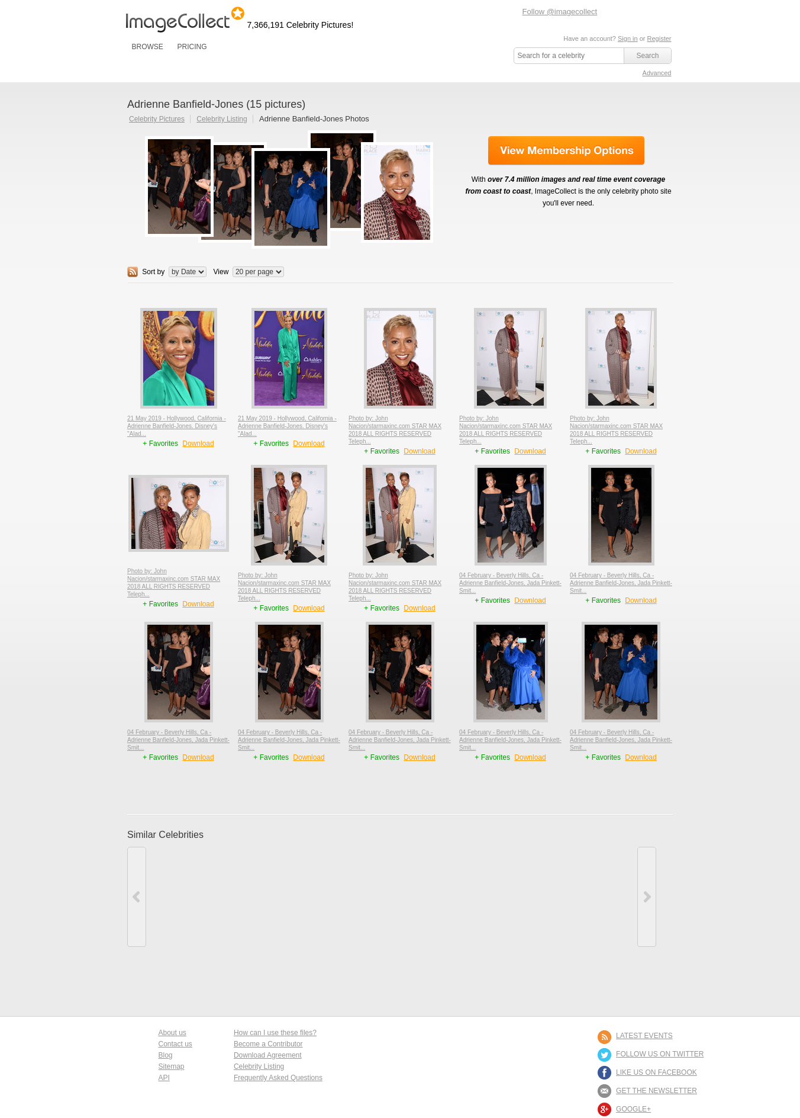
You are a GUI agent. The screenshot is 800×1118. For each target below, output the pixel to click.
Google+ (633, 1109)
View (221, 272)
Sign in (628, 38)
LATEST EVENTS (644, 1036)
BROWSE (147, 47)
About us (172, 1033)
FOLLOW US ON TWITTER (660, 1054)
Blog (166, 1055)
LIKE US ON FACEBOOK (656, 1072)
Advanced (657, 72)
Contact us (175, 1044)
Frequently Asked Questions (278, 1078)
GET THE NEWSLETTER (656, 1091)
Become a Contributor (268, 1044)
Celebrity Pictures (157, 119)
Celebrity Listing (221, 119)
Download (198, 443)
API (164, 1078)
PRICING (192, 47)
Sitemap (172, 1066)
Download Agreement (268, 1055)
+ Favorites (161, 443)
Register (659, 38)
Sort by (153, 272)
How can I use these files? (275, 1033)
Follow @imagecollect (560, 11)
